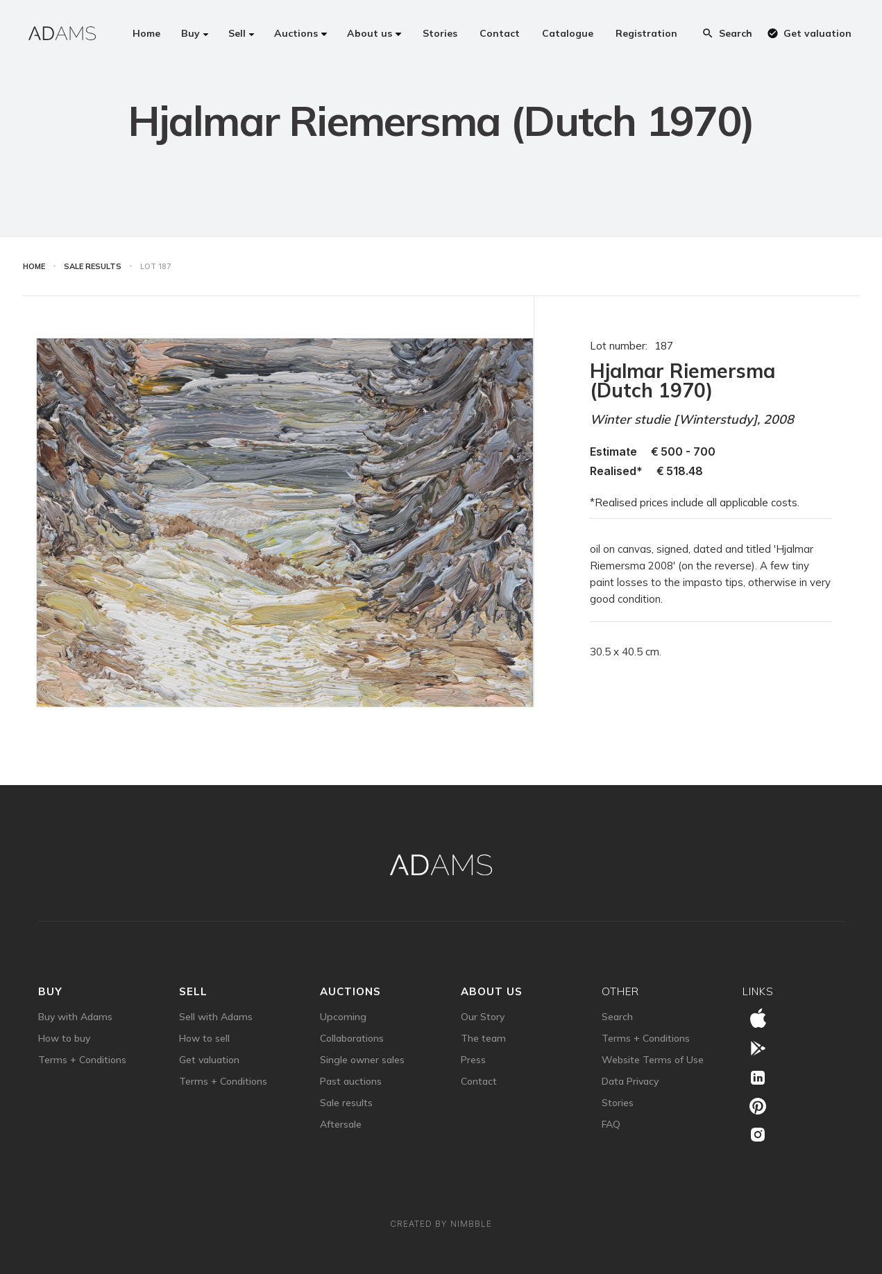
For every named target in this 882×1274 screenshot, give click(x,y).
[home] (62, 33)
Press (473, 1059)
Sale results (346, 1102)
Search (617, 1016)
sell (193, 991)
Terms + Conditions (82, 1059)
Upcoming (343, 1016)
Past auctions (351, 1081)
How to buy (64, 1038)
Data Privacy (630, 1081)
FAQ (611, 1124)
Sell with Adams (216, 1016)
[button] (195, 33)
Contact (479, 1081)
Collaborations (352, 1038)
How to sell (204, 1038)
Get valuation (209, 1059)
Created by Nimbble (441, 1224)
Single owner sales (362, 1059)
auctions (350, 991)
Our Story (482, 1016)
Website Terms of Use (653, 1059)
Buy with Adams (75, 1016)
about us (492, 991)
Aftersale (341, 1124)
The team (483, 1038)
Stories (618, 1102)
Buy (50, 991)
